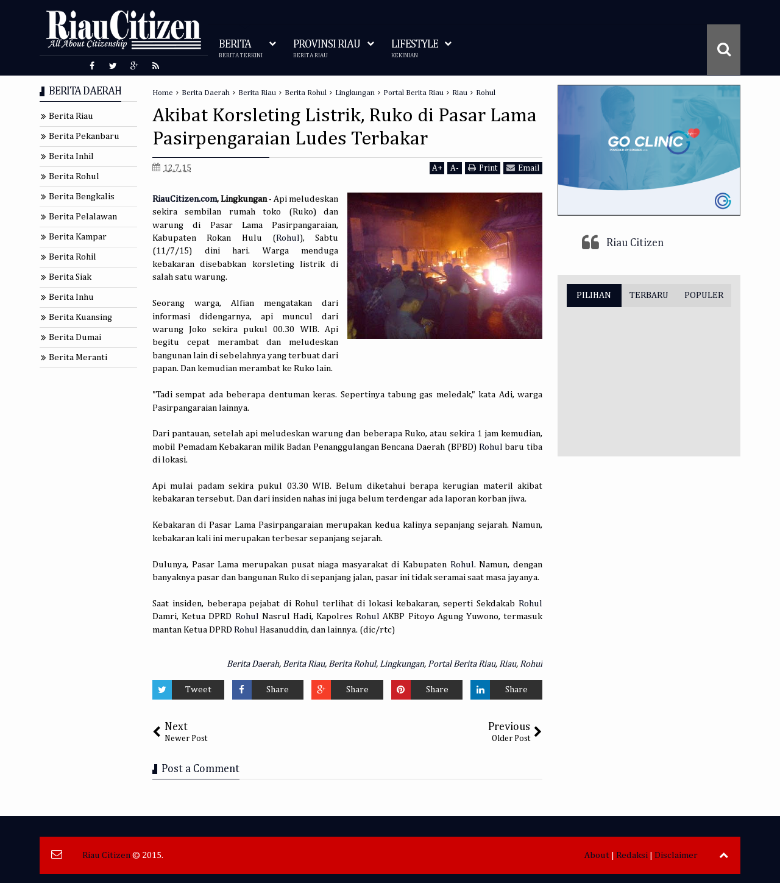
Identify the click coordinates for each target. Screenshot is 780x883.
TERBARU (648, 295)
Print (482, 168)
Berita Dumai (75, 337)
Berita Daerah (253, 663)
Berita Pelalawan (83, 216)
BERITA (241, 49)
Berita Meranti (78, 357)
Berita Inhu (71, 297)
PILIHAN (593, 295)
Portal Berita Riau (461, 663)
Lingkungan (402, 663)
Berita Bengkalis (82, 196)
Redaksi (632, 855)
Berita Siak (70, 277)
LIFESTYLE (414, 49)
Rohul (288, 238)
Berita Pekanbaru (84, 136)
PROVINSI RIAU (326, 49)
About (596, 855)
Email (522, 168)
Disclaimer (676, 855)
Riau (507, 663)
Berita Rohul (352, 663)
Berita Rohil (72, 256)
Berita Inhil (71, 156)
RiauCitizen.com (184, 199)
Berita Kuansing (80, 317)
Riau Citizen (635, 243)
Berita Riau (304, 663)
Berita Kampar (78, 236)
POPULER (703, 295)
